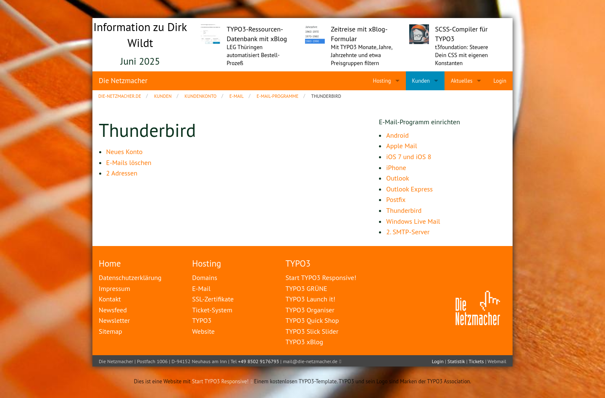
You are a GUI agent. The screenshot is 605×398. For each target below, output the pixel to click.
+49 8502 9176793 (258, 361)
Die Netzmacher (123, 80)
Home (110, 263)
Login (438, 361)
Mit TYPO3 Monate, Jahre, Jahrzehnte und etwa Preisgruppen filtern (361, 55)
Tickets (476, 361)
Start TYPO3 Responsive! (220, 381)
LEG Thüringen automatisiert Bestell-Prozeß (253, 55)
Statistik (456, 361)
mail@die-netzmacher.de (310, 361)
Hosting (206, 263)
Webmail (497, 361)
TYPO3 (297, 263)
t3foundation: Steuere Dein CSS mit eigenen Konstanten (461, 55)
